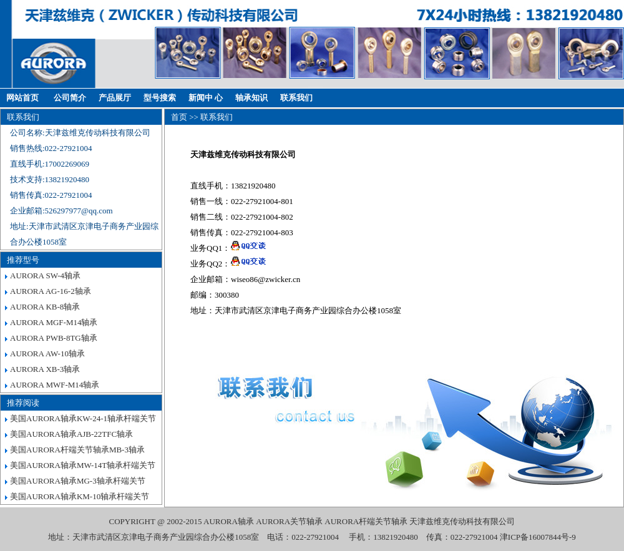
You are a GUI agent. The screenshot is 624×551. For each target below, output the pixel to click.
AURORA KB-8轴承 (45, 306)
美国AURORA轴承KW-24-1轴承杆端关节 (83, 418)
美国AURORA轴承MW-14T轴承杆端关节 (82, 465)
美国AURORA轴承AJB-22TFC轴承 (71, 434)
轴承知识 (251, 97)
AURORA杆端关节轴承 (365, 521)
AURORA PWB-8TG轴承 (53, 338)
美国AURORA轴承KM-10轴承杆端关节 (79, 496)
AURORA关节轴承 (289, 521)
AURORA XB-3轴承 (45, 369)
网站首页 (22, 97)
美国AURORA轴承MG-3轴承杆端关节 (77, 480)
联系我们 (296, 97)
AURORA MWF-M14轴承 (54, 384)
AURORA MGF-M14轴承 (54, 322)
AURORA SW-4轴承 (45, 275)
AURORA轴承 (228, 521)
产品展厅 (115, 97)
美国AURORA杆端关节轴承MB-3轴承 (77, 449)
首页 (179, 117)
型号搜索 (160, 97)
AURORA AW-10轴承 (47, 353)
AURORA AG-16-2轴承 (50, 291)
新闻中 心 (205, 97)
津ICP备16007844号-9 (538, 537)
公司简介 (70, 97)
